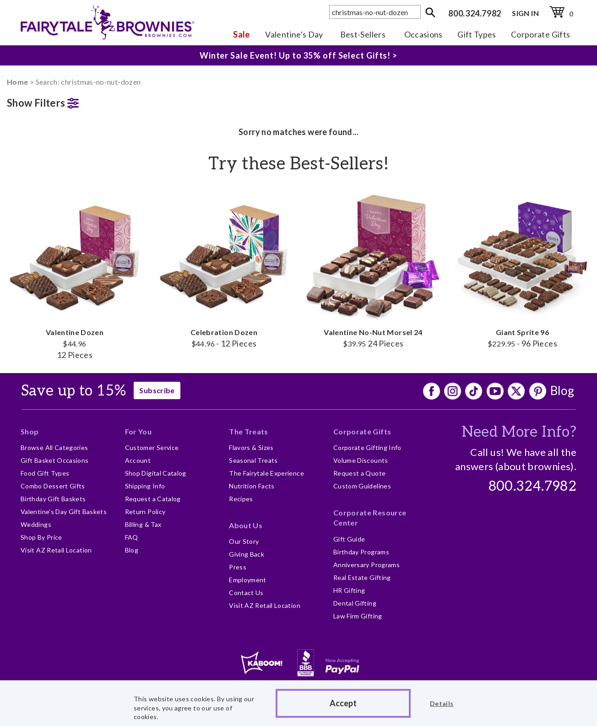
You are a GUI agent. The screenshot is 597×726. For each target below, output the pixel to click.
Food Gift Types (45, 473)
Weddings (36, 524)
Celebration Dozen (224, 268)
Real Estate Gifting (362, 577)
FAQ (131, 537)
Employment (247, 580)
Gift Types (476, 34)
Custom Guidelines (362, 486)
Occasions (423, 34)
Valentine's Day (294, 34)
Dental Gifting (354, 603)
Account (138, 460)
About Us (245, 525)
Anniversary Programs (366, 565)
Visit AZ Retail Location (56, 550)
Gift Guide (349, 539)
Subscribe (156, 390)
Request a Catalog (153, 499)
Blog (562, 390)
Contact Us (246, 592)
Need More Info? (518, 432)
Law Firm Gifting (357, 616)
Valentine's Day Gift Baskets (64, 511)
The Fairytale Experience (266, 473)
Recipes (241, 499)
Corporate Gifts (540, 34)
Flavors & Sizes (251, 447)
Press (237, 567)
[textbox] (375, 12)
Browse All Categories (54, 447)
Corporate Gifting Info (367, 447)
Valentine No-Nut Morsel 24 (373, 268)
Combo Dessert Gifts (53, 486)
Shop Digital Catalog (155, 473)
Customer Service (152, 447)
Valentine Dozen (74, 274)
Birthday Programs (361, 552)
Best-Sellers (362, 34)
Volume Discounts (360, 460)
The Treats (248, 431)
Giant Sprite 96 (522, 268)
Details (442, 703)
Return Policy (145, 511)
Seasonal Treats (253, 460)
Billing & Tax (143, 524)
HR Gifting (349, 590)
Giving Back (246, 554)
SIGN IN (525, 13)
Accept (343, 703)
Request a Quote (359, 473)
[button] (74, 101)
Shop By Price (41, 537)
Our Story (244, 541)
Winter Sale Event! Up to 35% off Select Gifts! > (298, 54)
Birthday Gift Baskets (53, 499)
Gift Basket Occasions (55, 460)
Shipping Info (145, 486)
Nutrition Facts (251, 486)
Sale (241, 34)
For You (138, 431)
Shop (29, 431)
